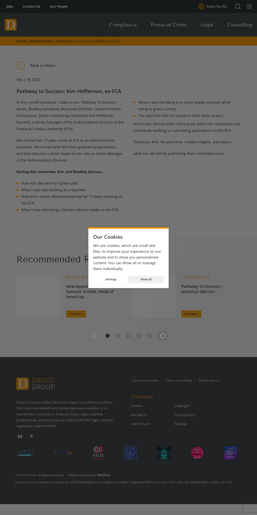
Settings (110, 279)
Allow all (146, 279)
